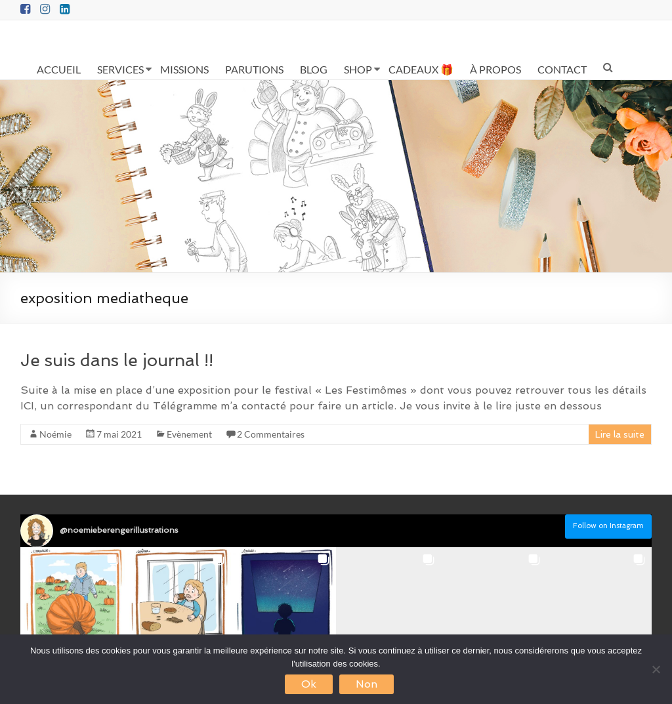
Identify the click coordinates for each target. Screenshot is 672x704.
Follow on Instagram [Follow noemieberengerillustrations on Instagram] (608, 526)
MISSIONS (184, 69)
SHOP (358, 69)
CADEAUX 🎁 (420, 69)
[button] (72, 599)
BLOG (313, 69)
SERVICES (120, 69)
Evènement (189, 434)
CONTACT (562, 69)
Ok (308, 684)
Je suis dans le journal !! (116, 360)
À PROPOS (495, 69)
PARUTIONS (254, 69)
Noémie (55, 434)
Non (366, 684)
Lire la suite (619, 434)
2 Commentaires (270, 434)
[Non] (655, 669)
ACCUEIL (59, 69)
